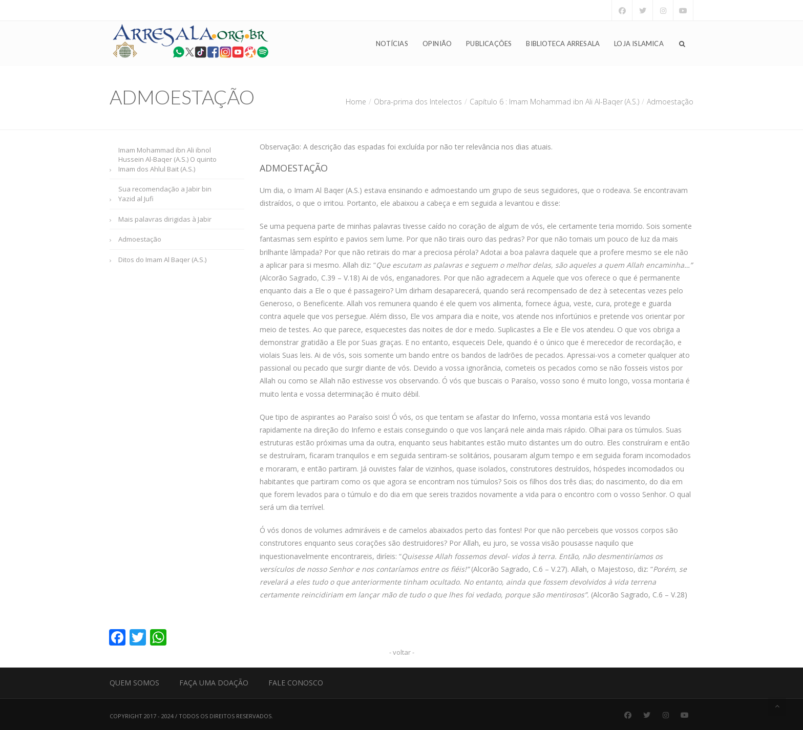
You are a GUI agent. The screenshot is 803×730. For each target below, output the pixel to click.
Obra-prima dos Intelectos (418, 101)
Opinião (437, 44)
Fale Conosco (295, 683)
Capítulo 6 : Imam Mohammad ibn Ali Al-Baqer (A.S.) (554, 101)
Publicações (489, 44)
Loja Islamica (639, 44)
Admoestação (139, 239)
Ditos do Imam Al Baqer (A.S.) (162, 259)
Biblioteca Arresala (563, 44)
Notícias (392, 44)
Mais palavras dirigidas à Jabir (165, 219)
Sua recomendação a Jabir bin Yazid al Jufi (165, 193)
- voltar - (401, 652)
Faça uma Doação (213, 683)
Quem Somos (134, 683)
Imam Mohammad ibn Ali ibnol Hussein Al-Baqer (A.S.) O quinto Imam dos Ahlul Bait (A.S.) (167, 159)
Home (356, 101)
